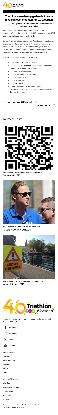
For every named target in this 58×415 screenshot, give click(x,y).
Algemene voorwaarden (11, 319)
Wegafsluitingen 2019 (13, 284)
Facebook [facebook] (9, 327)
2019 (4, 226)
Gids (21, 172)
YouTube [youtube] (9, 345)
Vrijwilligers (37, 172)
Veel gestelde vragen (10, 379)
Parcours (27, 172)
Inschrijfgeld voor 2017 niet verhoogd (22, 102)
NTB (23, 226)
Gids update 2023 (11, 175)
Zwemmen (6, 364)
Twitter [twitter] (8, 339)
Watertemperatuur (9, 352)
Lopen (5, 373)
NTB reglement (15, 322)
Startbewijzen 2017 (44, 105)
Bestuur (18, 226)
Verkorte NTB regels (44, 319)
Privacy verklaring (28, 319)
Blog (17, 172)
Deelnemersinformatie (11, 387)
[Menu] (53, 3)
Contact (6, 322)
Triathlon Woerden (32, 226)
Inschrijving (7, 395)
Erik (6, 24)
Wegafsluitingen (36, 281)
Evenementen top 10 (30, 24)
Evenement (44, 24)
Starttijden (6, 356)
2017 (12, 24)
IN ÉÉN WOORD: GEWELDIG (17, 229)
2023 (4, 172)
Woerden (34, 26)
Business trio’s (8, 391)
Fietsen (5, 368)
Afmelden (6, 399)
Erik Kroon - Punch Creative (31, 405)
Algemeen (18, 24)
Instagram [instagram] (10, 333)
